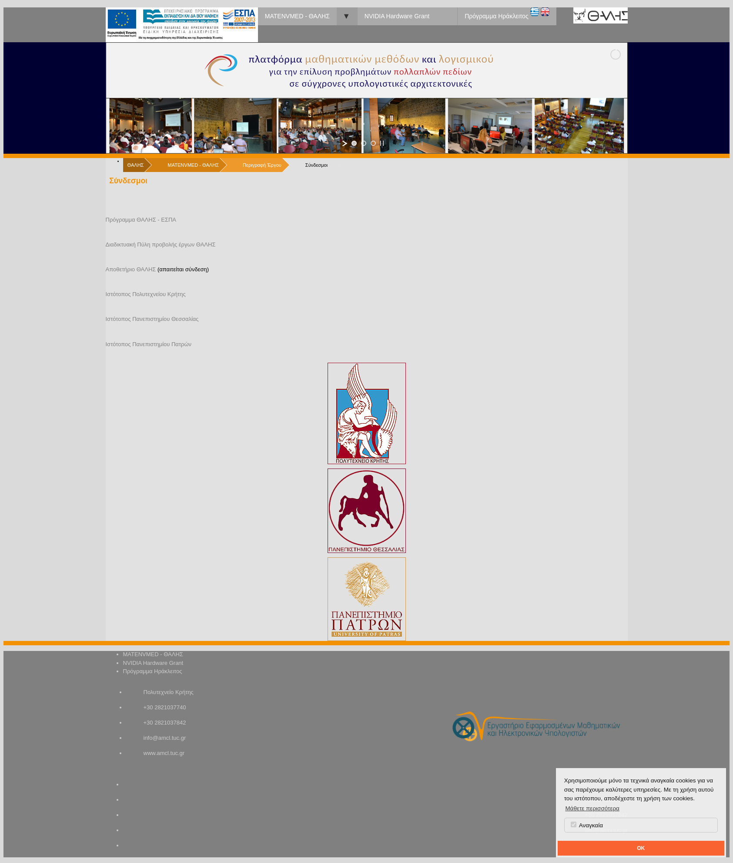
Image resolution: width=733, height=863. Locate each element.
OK (641, 848)
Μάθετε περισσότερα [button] (592, 808)
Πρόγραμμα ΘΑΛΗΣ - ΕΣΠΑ (141, 219)
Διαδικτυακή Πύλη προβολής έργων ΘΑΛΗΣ (161, 244)
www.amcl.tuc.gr (164, 753)
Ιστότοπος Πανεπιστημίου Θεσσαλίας (152, 319)
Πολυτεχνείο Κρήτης (169, 692)
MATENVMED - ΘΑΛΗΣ (297, 16)
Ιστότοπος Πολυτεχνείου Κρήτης (146, 294)
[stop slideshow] (382, 143)
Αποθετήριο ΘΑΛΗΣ (131, 269)
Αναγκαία (587, 825)
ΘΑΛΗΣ (135, 165)
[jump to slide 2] (363, 143)
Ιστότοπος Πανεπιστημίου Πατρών (149, 344)
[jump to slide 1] (354, 143)
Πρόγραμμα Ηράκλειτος (496, 16)
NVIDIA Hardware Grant (397, 16)
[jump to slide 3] (373, 143)
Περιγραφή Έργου (262, 165)
